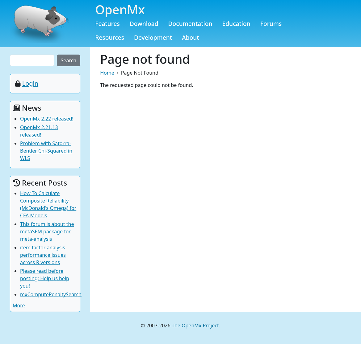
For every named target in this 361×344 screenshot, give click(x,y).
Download (144, 23)
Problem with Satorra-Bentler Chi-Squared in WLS (46, 151)
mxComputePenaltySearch (51, 294)
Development (153, 37)
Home (107, 72)
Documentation (190, 23)
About (190, 37)
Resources (109, 37)
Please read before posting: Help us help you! (44, 278)
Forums (271, 23)
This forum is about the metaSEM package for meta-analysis (47, 231)
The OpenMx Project (195, 325)
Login (30, 83)
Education (236, 23)
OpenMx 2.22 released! (46, 118)
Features (107, 23)
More (19, 305)
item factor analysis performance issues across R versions (43, 255)
